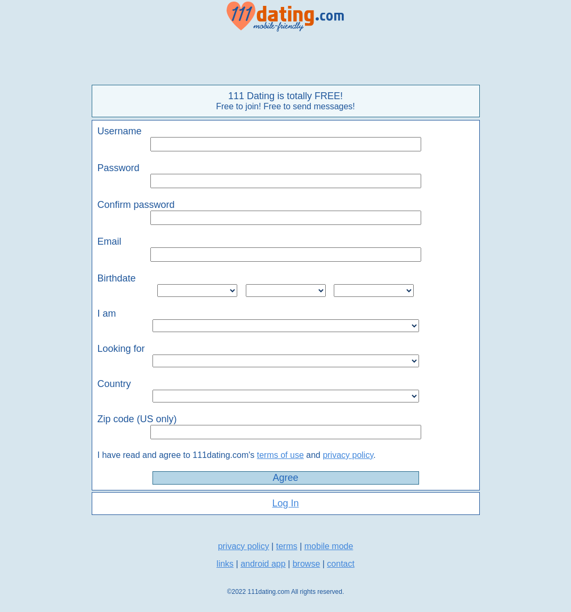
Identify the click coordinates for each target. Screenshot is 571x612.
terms (286, 546)
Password (119, 168)
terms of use (280, 455)
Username (120, 131)
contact (341, 563)
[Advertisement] (286, 59)
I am (107, 313)
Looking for (121, 348)
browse (306, 563)
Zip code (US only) (137, 419)
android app (263, 563)
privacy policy (348, 455)
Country (114, 384)
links (225, 563)
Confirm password (136, 204)
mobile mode (328, 546)
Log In (285, 503)
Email (110, 241)
